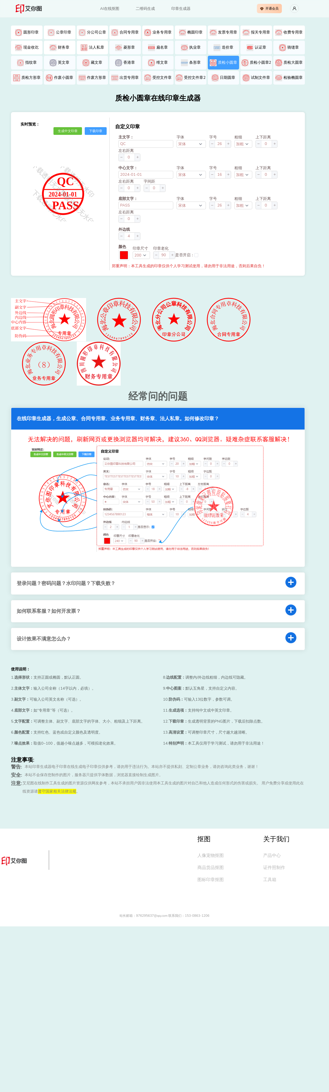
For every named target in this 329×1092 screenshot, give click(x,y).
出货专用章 (125, 77)
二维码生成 (145, 8)
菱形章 (125, 47)
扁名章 (158, 47)
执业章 (191, 47)
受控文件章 (158, 77)
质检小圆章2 (256, 62)
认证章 (256, 47)
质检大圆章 (289, 62)
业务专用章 (158, 32)
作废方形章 (92, 77)
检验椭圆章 (289, 77)
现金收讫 (27, 47)
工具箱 (269, 880)
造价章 (223, 47)
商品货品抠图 (210, 868)
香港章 (125, 62)
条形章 (191, 62)
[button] (212, 143)
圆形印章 (27, 32)
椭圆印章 (191, 32)
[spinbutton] (220, 144)
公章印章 (59, 32)
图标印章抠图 (210, 880)
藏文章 (92, 62)
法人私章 (92, 47)
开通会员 (269, 8)
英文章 (59, 62)
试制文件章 (256, 77)
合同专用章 (125, 32)
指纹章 (27, 62)
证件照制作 (274, 868)
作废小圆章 (59, 77)
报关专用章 (256, 32)
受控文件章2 (190, 77)
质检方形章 (27, 77)
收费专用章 (289, 32)
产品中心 (272, 856)
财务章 (59, 47)
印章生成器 (181, 8)
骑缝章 (289, 47)
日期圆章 (223, 77)
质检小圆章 (223, 62)
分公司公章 (92, 32)
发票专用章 (223, 32)
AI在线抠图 (109, 8)
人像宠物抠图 (210, 856)
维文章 (158, 62)
